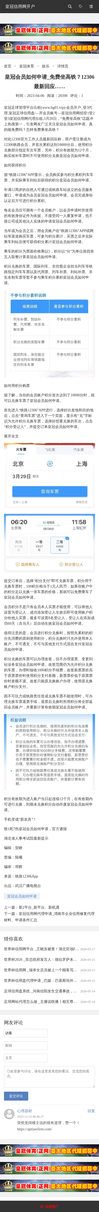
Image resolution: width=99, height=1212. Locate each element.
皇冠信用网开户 (20, 6)
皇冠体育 (26, 66)
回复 (91, 1114)
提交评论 (16, 1099)
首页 (7, 66)
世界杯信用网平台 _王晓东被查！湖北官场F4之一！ (46, 949)
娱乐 (45, 66)
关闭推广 (52, 1207)
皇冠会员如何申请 (22, 896)
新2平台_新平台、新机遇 (39, 907)
